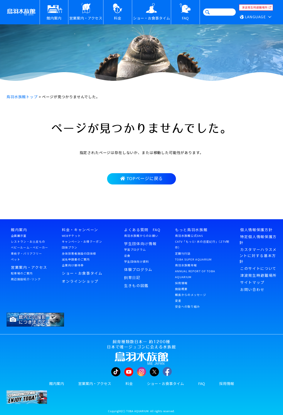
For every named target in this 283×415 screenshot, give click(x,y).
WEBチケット (71, 236)
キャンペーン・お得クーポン (82, 241)
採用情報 (181, 283)
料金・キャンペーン (80, 229)
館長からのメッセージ (190, 295)
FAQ (201, 383)
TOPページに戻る (141, 178)
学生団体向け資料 (136, 261)
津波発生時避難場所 (258, 275)
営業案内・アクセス (29, 267)
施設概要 (181, 289)
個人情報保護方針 (256, 229)
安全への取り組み (187, 306)
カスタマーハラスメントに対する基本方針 (258, 255)
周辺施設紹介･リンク (26, 279)
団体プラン (69, 247)
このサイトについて (258, 268)
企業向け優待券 (73, 265)
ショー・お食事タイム (82, 273)
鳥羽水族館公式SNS (189, 236)
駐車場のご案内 (22, 273)
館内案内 (19, 229)
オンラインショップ (80, 281)
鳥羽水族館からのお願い (141, 236)
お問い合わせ (252, 289)
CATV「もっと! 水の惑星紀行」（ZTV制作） (202, 244)
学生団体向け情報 (140, 243)
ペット (15, 259)
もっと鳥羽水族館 (191, 229)
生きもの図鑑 (136, 285)
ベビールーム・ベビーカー (29, 247)
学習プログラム (135, 249)
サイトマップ (252, 282)
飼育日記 (132, 277)
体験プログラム (138, 269)
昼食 (127, 256)
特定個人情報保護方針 (258, 239)
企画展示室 (19, 236)
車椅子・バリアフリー (26, 253)
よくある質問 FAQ (142, 229)
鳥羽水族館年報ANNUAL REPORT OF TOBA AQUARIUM (195, 271)
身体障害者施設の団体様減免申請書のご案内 (79, 256)
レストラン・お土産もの (28, 241)
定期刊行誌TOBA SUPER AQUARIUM (193, 256)
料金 (129, 383)
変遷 (178, 301)
